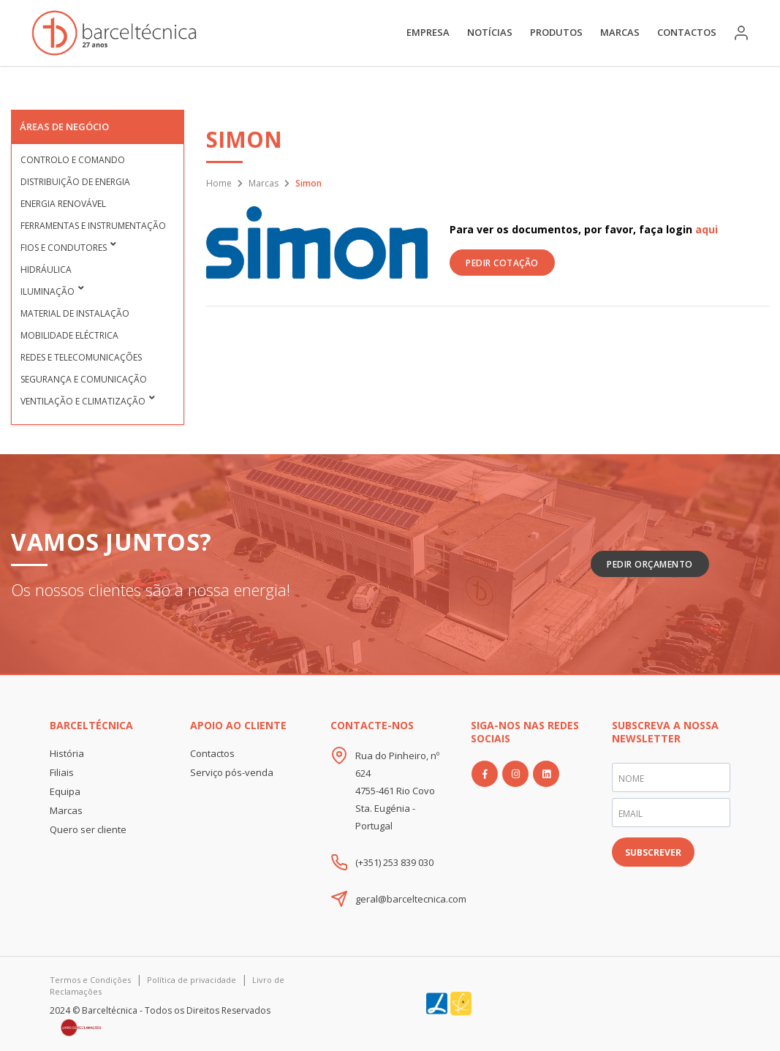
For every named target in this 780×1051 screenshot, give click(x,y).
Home (219, 183)
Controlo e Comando (72, 160)
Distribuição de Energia (75, 182)
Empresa (428, 32)
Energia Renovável (63, 203)
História (67, 753)
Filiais (62, 772)
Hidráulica (46, 269)
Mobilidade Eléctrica (69, 335)
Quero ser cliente (88, 829)
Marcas (620, 32)
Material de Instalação (74, 313)
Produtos (556, 32)
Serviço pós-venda (231, 772)
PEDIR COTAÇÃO (502, 263)
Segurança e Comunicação (83, 379)
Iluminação (47, 291)
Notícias (489, 32)
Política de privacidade (191, 979)
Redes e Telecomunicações (81, 357)
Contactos (686, 32)
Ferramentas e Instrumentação (93, 225)
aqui (706, 229)
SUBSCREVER (653, 852)
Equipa (65, 791)
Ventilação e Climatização (82, 401)
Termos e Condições (90, 979)
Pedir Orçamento (650, 564)
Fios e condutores (63, 247)
